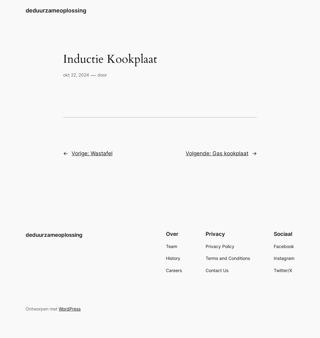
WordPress (70, 308)
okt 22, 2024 (76, 74)
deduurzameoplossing (56, 10)
